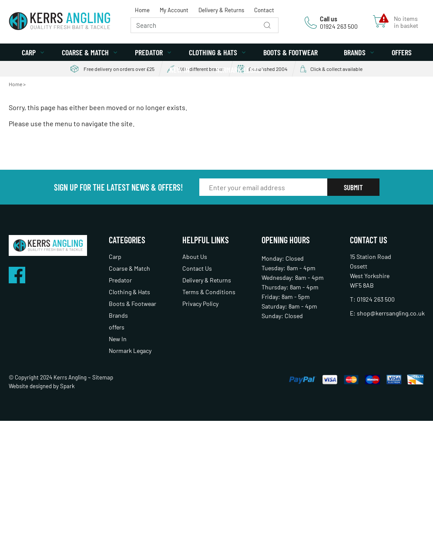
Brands (355, 52)
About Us (194, 256)
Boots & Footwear (290, 52)
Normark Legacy (239, 69)
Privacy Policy (200, 303)
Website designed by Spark (42, 386)
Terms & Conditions (208, 292)
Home (142, 10)
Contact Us (197, 268)
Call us (328, 19)
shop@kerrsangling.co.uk (391, 313)
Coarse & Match (85, 52)
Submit (353, 187)
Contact (264, 10)
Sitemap (102, 377)
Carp (29, 52)
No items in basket (406, 22)
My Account (174, 10)
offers (402, 52)
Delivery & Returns (221, 10)
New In (179, 69)
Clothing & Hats (213, 52)
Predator (149, 52)
